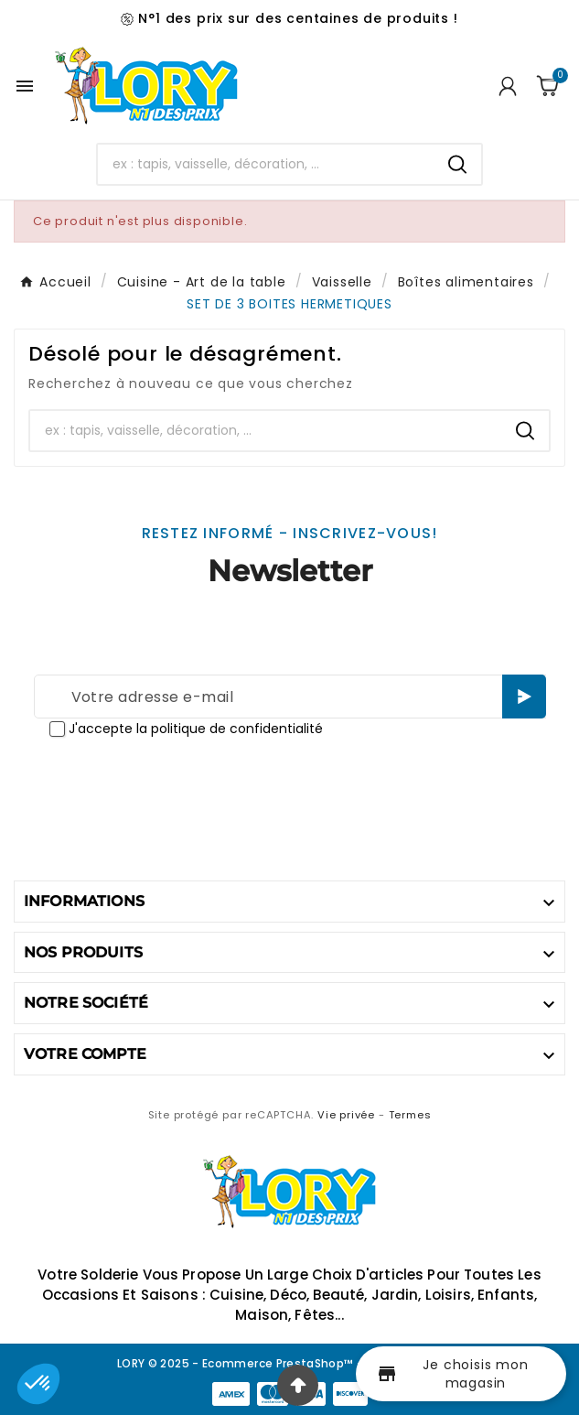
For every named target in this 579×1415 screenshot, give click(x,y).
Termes (410, 1114)
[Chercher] (265, 164)
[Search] (457, 164)
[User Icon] (508, 86)
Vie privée (346, 1114)
